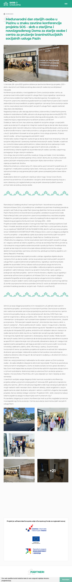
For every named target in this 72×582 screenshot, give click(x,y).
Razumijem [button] (65, 579)
